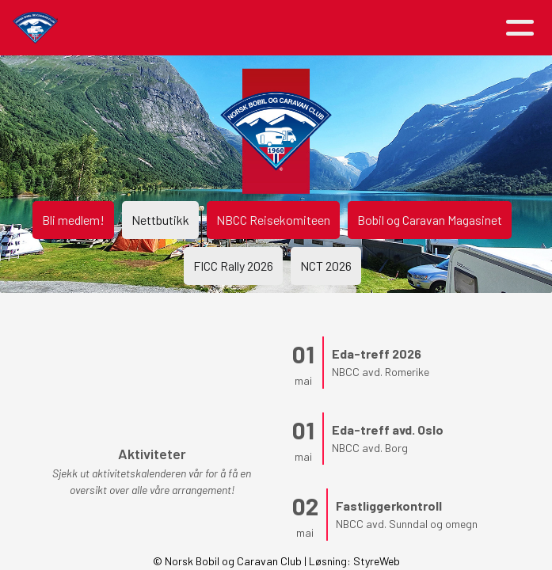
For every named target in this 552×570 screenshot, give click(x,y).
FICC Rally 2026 (233, 265)
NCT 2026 (326, 265)
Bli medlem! (73, 219)
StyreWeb (376, 561)
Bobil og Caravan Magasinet (429, 219)
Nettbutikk (160, 219)
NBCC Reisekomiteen (273, 219)
